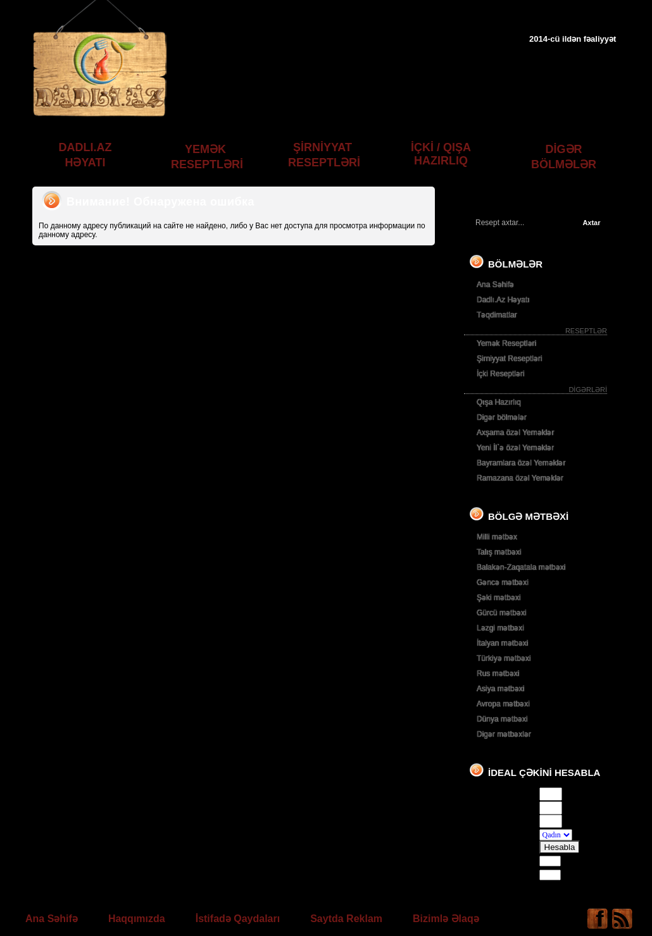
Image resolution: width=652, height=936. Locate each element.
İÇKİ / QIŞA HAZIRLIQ (441, 154)
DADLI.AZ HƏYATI (85, 155)
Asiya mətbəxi (500, 688)
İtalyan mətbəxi (502, 643)
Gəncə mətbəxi (503, 582)
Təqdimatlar (497, 315)
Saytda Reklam (346, 918)
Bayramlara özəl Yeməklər (521, 463)
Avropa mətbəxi (503, 703)
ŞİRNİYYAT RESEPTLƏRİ (324, 155)
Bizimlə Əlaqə (446, 918)
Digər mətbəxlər (504, 734)
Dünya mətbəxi (502, 719)
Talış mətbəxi (499, 552)
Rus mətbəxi (498, 673)
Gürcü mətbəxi (502, 612)
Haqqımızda (136, 918)
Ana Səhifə (495, 284)
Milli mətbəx (497, 537)
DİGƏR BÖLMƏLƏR (563, 157)
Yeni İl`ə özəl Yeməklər (515, 447)
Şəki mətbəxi (499, 597)
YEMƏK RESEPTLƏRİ (207, 157)
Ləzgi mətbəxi (500, 628)
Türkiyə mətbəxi (504, 658)
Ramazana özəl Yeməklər (520, 478)
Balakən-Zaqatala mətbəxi (521, 567)
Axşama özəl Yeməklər (515, 432)
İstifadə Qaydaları (238, 918)
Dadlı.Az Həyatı (503, 299)
